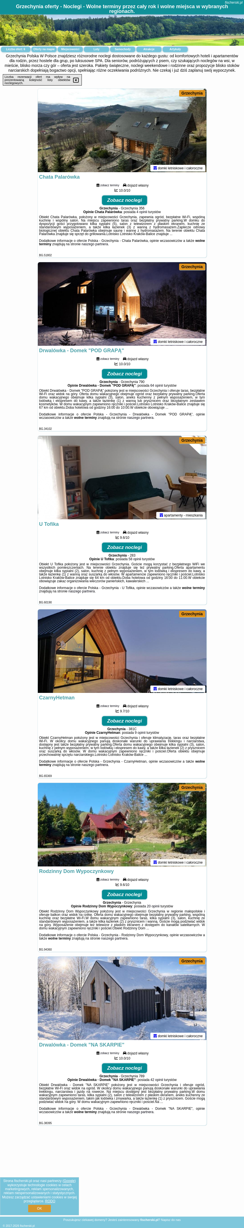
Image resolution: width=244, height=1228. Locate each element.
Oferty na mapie (44, 49)
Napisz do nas (171, 1220)
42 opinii (156, 1081)
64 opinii (156, 387)
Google (69, 1181)
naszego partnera (95, 245)
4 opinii (142, 213)
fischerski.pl (234, 3)
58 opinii (135, 560)
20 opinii (153, 907)
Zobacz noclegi (124, 201)
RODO (50, 1201)
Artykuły (175, 49)
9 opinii (140, 734)
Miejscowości (70, 49)
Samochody (123, 49)
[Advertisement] (122, 1175)
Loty (96, 49)
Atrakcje (148, 49)
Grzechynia (192, 93)
